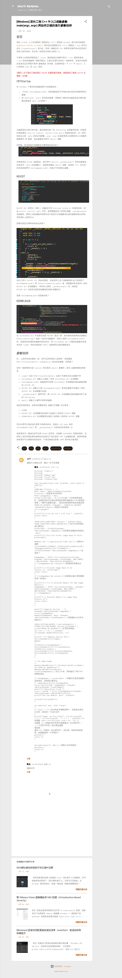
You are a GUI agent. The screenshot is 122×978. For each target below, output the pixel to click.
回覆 (28, 759)
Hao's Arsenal (28, 6)
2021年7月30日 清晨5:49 (41, 764)
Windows (68, 448)
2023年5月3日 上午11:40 (48, 467)
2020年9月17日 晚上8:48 (41, 459)
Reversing (56, 448)
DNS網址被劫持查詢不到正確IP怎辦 (35, 867)
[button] (85, 22)
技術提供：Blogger (61, 966)
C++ (38, 448)
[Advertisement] (102, 54)
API (24, 448)
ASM (31, 448)
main (45, 448)
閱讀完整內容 (81, 889)
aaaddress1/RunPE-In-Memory (30, 45)
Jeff (29, 459)
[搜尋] (109, 7)
